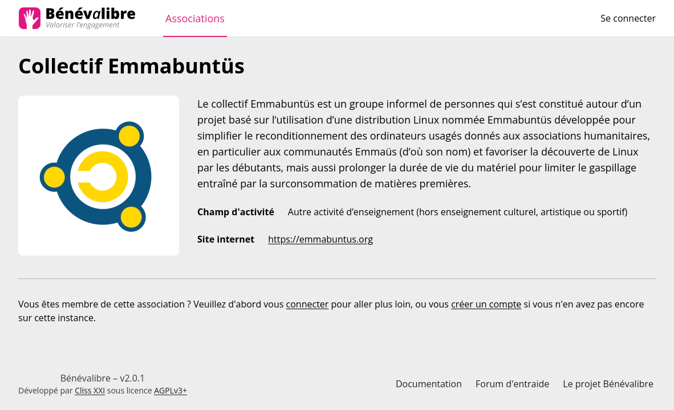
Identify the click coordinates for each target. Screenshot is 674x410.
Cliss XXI (90, 390)
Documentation (429, 384)
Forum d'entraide (512, 384)
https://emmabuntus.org (320, 239)
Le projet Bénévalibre (608, 384)
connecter (307, 304)
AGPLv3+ (170, 390)
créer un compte (486, 304)
